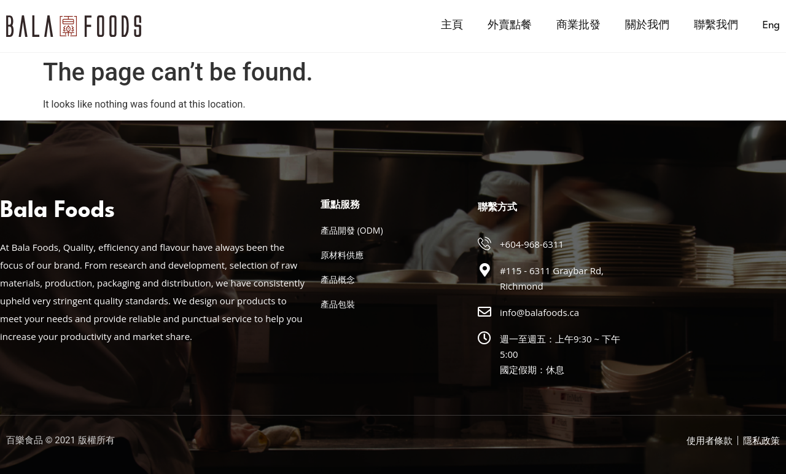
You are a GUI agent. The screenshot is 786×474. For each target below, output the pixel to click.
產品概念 (338, 279)
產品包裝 (338, 304)
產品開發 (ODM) (352, 230)
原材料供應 (342, 255)
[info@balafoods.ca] (484, 311)
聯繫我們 (716, 25)
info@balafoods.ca (539, 312)
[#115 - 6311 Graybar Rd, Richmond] (484, 270)
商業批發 (578, 25)
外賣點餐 (510, 25)
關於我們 (647, 25)
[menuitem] (771, 25)
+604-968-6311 (532, 244)
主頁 (452, 25)
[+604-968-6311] (484, 243)
